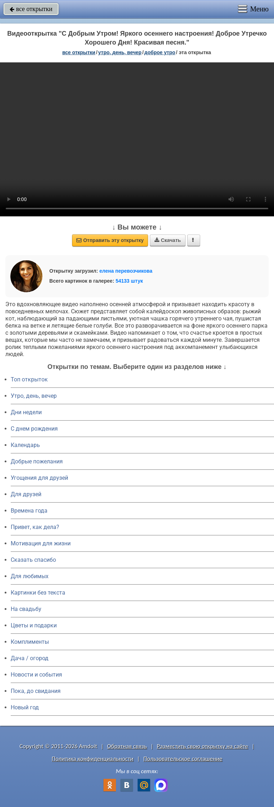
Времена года (29, 510)
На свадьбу (26, 609)
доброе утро (160, 52)
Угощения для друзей (39, 477)
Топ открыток (29, 379)
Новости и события (36, 674)
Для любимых (30, 576)
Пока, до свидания (36, 691)
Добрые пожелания (37, 461)
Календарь (25, 445)
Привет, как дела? (35, 527)
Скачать (167, 240)
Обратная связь (127, 746)
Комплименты (30, 641)
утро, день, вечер (120, 52)
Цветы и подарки (34, 625)
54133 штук (129, 281)
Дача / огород (30, 658)
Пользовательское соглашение (182, 758)
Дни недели (26, 412)
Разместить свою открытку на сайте (202, 746)
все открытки (31, 8)
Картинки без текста (38, 592)
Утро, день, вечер (34, 395)
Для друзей (26, 494)
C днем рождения (34, 428)
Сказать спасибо (33, 559)
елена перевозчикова (126, 271)
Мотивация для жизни (41, 543)
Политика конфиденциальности (92, 758)
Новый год (25, 707)
